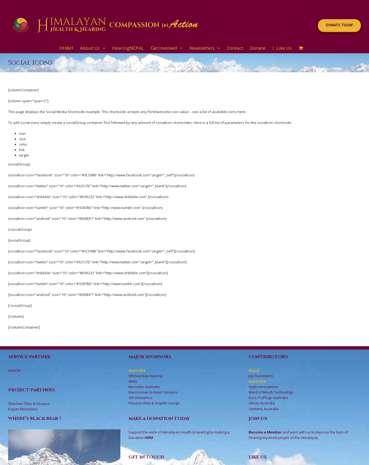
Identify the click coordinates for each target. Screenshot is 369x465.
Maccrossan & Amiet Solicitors (153, 392)
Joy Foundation (261, 375)
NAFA (133, 381)
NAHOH (14, 370)
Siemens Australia (264, 408)
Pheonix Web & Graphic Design (154, 403)
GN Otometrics (140, 397)
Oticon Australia (262, 403)
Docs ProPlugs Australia (268, 397)
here (241, 111)
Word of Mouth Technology (271, 392)
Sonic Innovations (263, 386)
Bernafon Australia (144, 386)
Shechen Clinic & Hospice (28, 403)
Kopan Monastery (23, 409)
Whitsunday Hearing (145, 375)
